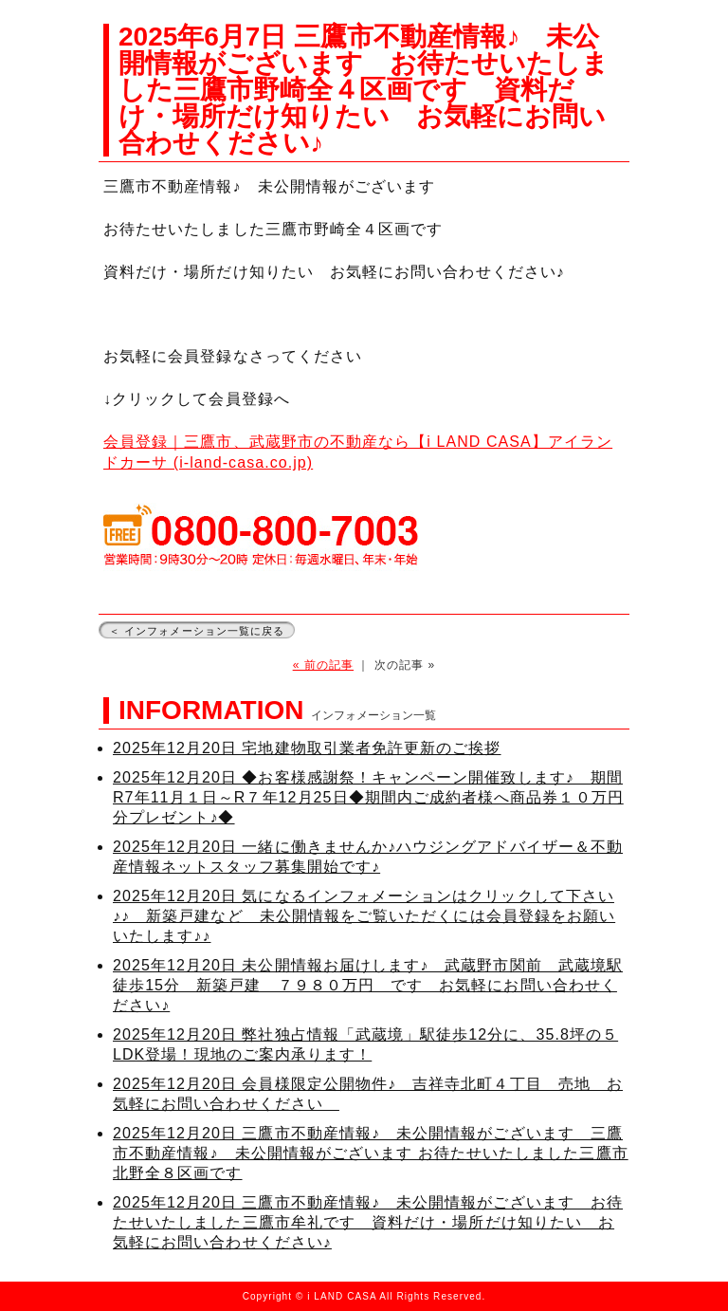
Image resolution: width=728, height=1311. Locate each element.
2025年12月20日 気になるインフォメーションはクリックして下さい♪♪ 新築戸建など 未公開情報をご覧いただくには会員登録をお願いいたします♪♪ (364, 916)
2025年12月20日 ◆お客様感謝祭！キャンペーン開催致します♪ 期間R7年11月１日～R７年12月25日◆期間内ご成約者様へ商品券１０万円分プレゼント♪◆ (368, 797)
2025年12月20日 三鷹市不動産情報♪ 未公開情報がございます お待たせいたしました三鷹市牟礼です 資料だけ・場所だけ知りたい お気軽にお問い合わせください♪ (368, 1222)
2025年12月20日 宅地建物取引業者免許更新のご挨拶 (307, 748)
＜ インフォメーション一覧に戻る (196, 631)
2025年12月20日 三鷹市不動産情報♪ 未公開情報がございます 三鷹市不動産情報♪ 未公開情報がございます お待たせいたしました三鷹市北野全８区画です (370, 1153)
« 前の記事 (323, 665)
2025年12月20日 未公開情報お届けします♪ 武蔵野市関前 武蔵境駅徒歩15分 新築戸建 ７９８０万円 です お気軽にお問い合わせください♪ (368, 985)
